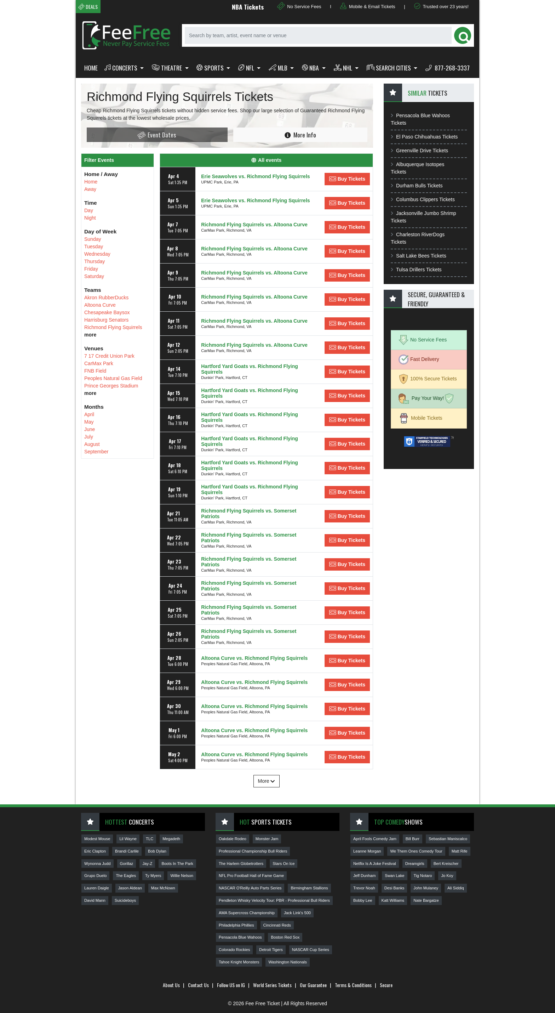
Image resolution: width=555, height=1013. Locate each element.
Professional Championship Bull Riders (253, 851)
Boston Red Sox (285, 937)
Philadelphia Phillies (236, 925)
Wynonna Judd (97, 863)
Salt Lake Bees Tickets (418, 256)
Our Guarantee (313, 985)
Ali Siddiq (455, 888)
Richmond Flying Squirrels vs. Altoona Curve (254, 224)
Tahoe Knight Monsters (239, 962)
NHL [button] (344, 67)
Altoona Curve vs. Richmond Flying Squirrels (254, 658)
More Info (300, 134)
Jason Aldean (130, 888)
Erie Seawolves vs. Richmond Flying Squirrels (255, 176)
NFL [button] (247, 67)
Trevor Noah (364, 888)
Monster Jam (267, 839)
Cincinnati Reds (277, 925)
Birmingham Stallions (309, 888)
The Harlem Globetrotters (241, 863)
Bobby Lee (362, 900)
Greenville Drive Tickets (419, 150)
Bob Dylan (157, 851)
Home (91, 67)
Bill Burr (412, 839)
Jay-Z (147, 863)
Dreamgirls (414, 863)
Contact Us (198, 985)
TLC (149, 839)
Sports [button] (210, 67)
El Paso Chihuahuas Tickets (424, 137)
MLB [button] (279, 67)
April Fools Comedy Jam (374, 839)
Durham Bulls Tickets (416, 185)
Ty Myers (153, 875)
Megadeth (171, 839)
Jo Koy (447, 875)
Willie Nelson (181, 875)
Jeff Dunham (364, 875)
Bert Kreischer (446, 863)
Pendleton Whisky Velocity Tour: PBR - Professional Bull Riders (274, 900)
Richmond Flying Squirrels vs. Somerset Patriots (248, 513)
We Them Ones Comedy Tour (416, 851)
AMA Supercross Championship (247, 913)
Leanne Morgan (367, 851)
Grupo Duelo (95, 875)
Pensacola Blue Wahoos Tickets (420, 119)
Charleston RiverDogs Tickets (418, 238)
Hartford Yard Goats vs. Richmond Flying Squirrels (249, 369)
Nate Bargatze (426, 900)
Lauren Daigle (96, 888)
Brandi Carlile (127, 851)
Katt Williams (393, 900)
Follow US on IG (231, 985)
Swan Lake (394, 875)
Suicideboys (125, 900)
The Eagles (126, 875)
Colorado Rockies (234, 949)
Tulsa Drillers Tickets (416, 269)
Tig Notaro (423, 875)
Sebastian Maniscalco (448, 839)
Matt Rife (460, 851)
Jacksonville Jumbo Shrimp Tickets (423, 216)
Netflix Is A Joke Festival (374, 863)
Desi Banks (394, 888)
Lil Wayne (128, 839)
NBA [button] (311, 67)
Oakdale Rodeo (232, 839)
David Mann (94, 900)
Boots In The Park (177, 863)
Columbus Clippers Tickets (423, 199)
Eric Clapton (95, 851)
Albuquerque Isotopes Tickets (417, 168)
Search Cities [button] (389, 67)
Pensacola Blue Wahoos (240, 937)
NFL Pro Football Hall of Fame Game (251, 875)
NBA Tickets (263, 6)
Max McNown (163, 888)
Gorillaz (126, 863)
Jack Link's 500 (297, 913)
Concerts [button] (121, 67)
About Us (171, 985)
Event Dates (156, 135)
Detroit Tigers (271, 949)
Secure (386, 985)
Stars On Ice (283, 863)
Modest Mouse (97, 839)
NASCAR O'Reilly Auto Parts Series (250, 888)
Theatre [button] (167, 67)
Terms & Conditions (353, 985)
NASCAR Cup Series (310, 949)
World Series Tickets (272, 985)
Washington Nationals (287, 962)
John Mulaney (425, 888)
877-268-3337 (447, 67)
